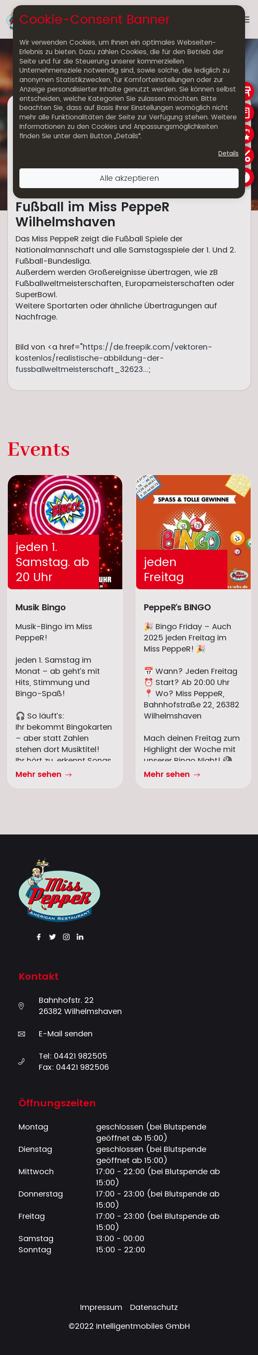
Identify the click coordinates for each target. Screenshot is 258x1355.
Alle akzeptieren (129, 178)
